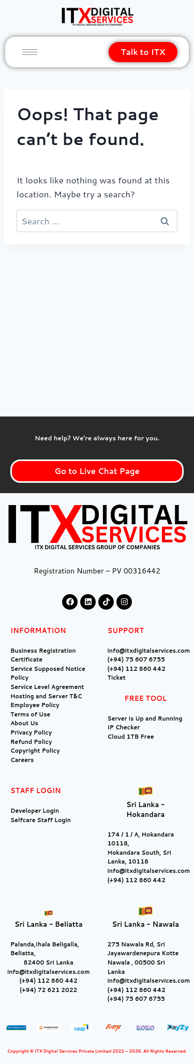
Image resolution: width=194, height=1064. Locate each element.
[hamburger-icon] (29, 52)
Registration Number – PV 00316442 (97, 571)
